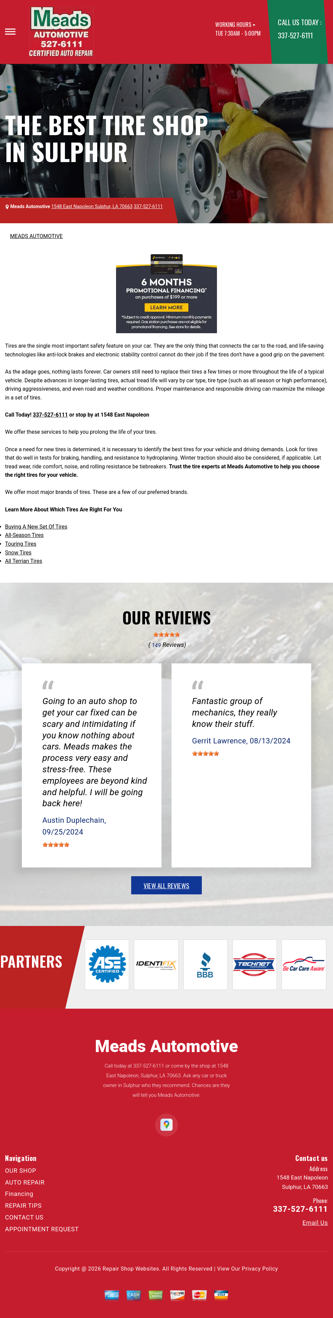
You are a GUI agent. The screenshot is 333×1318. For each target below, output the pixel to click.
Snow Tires (18, 552)
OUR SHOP (20, 1170)
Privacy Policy (260, 1269)
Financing (19, 1193)
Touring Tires (20, 544)
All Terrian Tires (23, 561)
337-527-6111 (295, 35)
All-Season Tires (24, 535)
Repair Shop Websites (131, 1269)
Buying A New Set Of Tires (36, 527)
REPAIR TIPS (23, 1205)
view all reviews (166, 885)
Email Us (315, 1223)
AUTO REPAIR (25, 1182)
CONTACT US (24, 1217)
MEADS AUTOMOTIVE (36, 236)
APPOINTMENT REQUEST (42, 1229)
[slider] (166, 634)
